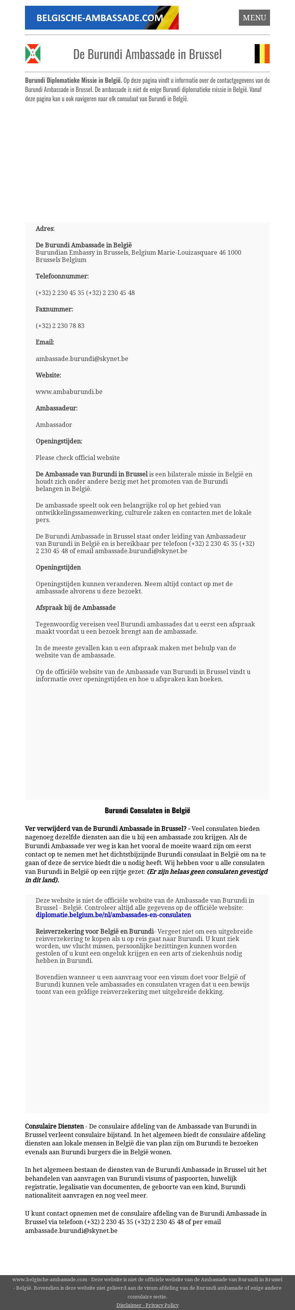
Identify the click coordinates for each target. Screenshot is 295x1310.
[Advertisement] (147, 159)
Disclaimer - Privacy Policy (147, 1305)
